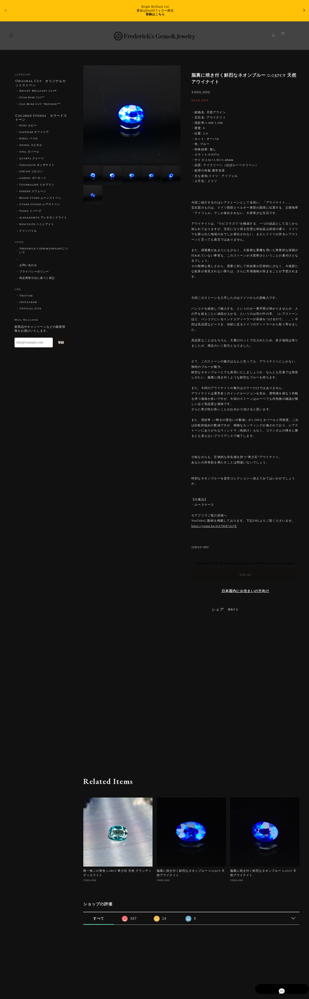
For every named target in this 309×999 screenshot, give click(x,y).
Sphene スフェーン (32, 193)
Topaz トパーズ (30, 213)
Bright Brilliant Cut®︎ (38, 92)
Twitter (26, 298)
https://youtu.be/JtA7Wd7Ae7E (214, 526)
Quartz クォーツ (31, 160)
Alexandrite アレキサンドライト (43, 219)
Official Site (30, 310)
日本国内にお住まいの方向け (245, 591)
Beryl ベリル (28, 140)
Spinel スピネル (30, 147)
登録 (61, 344)
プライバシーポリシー (34, 273)
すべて (98, 918)
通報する (233, 610)
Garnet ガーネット (33, 180)
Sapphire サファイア (34, 134)
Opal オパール (29, 154)
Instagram (28, 304)
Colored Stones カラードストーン (40, 118)
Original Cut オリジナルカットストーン (40, 83)
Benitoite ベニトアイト (36, 226)
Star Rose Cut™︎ (31, 98)
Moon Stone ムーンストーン (40, 199)
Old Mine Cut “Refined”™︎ (40, 105)
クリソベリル (28, 232)
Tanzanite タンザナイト (37, 167)
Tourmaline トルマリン (36, 186)
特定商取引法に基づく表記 (37, 280)
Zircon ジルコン (31, 173)
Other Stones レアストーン (39, 206)
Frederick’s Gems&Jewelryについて (43, 252)
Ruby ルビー (28, 127)
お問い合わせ (28, 267)
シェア (217, 610)
